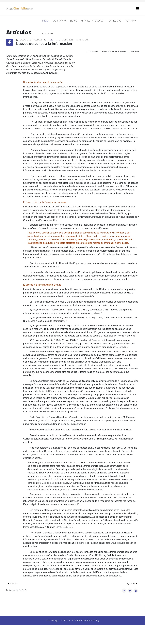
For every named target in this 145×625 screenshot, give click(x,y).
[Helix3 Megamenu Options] (137, 8)
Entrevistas (115, 21)
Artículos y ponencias (93, 21)
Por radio (130, 21)
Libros (73, 21)
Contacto (47, 33)
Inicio (45, 21)
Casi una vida (59, 21)
